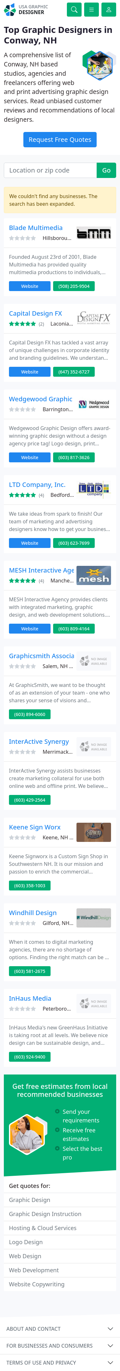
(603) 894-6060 (29, 714)
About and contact (33, 1328)
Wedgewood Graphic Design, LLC (59, 399)
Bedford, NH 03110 (73, 494)
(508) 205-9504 (74, 286)
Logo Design (26, 1242)
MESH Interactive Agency (47, 570)
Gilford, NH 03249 (64, 923)
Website (29, 286)
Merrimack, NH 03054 (69, 751)
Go (106, 170)
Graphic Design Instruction (45, 1214)
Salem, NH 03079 (63, 666)
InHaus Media (30, 998)
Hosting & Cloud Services (42, 1228)
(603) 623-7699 (74, 543)
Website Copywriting (37, 1284)
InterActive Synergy (39, 741)
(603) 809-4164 (74, 629)
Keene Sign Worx (34, 827)
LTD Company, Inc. (37, 484)
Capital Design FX (35, 313)
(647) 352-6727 (74, 372)
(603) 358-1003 (29, 885)
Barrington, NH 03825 (69, 409)
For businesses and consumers (49, 1345)
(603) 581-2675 (29, 971)
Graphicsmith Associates (46, 655)
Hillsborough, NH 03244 (71, 238)
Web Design (25, 1256)
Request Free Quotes (60, 139)
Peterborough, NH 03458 (73, 1008)
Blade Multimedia (36, 227)
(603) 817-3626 (74, 457)
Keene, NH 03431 (63, 837)
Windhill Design (33, 912)
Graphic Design (29, 1200)
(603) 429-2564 (29, 800)
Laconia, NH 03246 (73, 323)
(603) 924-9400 (29, 1057)
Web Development (34, 1270)
